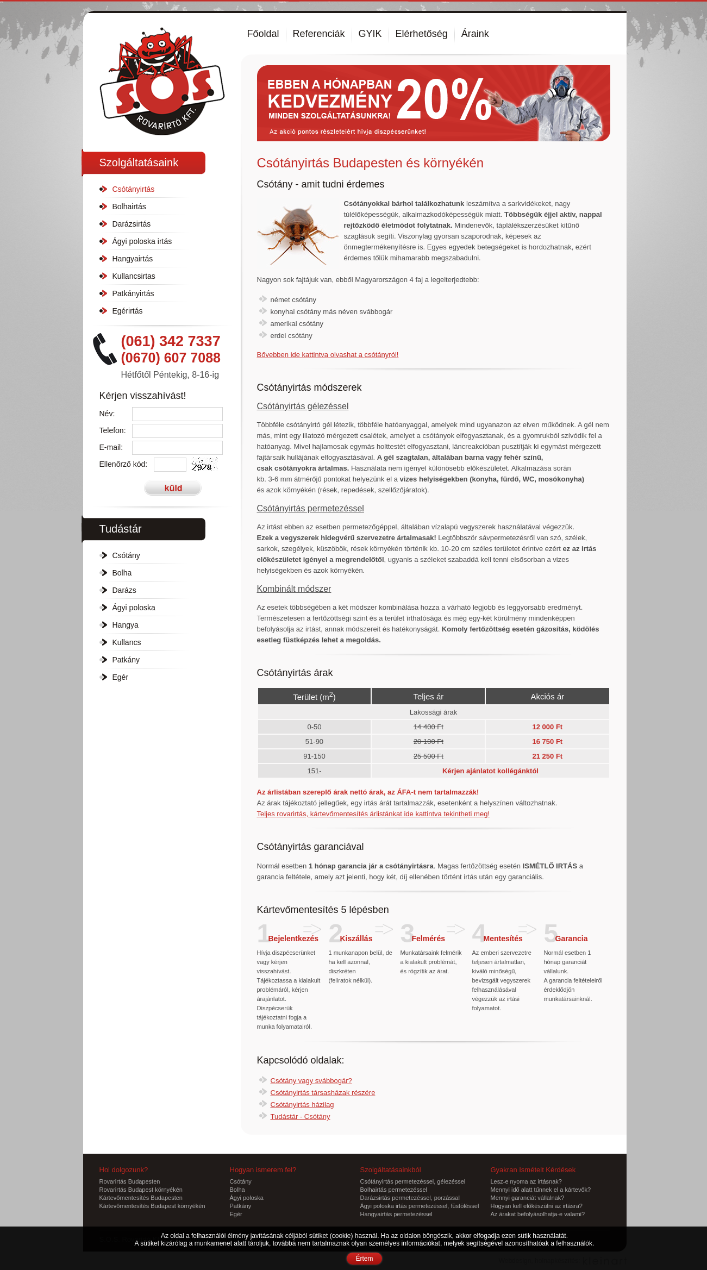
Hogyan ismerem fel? (263, 1170)
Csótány (126, 555)
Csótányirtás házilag (302, 1104)
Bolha (122, 572)
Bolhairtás (129, 206)
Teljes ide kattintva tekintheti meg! (373, 814)
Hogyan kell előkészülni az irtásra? (537, 1206)
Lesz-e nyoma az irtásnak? (526, 1181)
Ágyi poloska (133, 607)
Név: (107, 413)
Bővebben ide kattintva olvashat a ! (328, 355)
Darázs (124, 590)
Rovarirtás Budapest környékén (141, 1189)
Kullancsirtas (133, 276)
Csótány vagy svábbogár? (311, 1081)
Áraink (475, 33)
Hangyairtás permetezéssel (396, 1214)
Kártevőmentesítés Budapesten (141, 1197)
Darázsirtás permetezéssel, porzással (410, 1197)
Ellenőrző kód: (123, 464)
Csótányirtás (133, 189)
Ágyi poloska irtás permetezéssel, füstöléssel (419, 1206)
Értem (364, 1258)
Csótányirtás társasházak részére (323, 1092)
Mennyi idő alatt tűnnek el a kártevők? (541, 1189)
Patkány (126, 659)
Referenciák (319, 33)
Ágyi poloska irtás (142, 241)
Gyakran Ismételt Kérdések (533, 1170)
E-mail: (111, 447)
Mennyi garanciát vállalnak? (528, 1197)
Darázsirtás (131, 224)
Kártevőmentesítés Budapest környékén (152, 1206)
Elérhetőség (422, 33)
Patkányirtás (133, 293)
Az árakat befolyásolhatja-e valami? (538, 1214)
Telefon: (112, 430)
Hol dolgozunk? (123, 1170)
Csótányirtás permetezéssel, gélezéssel (413, 1181)
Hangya (125, 625)
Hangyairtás (132, 258)
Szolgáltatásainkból (390, 1170)
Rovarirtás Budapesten (129, 1181)
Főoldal (263, 33)
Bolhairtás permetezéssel (394, 1189)
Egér (120, 677)
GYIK (370, 33)
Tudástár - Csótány (300, 1116)
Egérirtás (127, 310)
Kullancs (126, 642)
